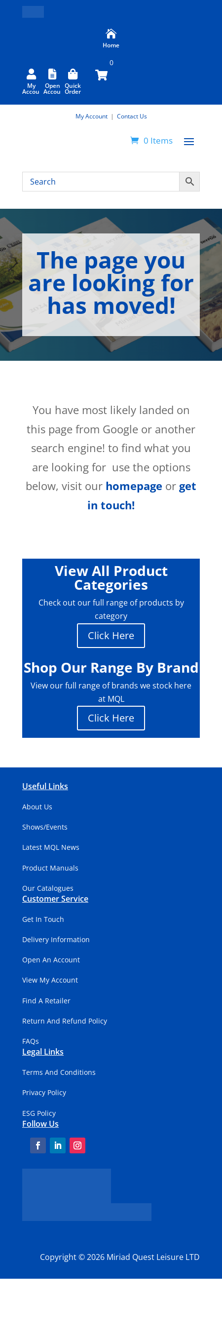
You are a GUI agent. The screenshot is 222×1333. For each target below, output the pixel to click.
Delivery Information (56, 939)
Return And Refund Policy (64, 1021)
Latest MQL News (50, 847)
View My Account (50, 980)
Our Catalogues (48, 888)
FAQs (30, 1041)
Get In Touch (43, 919)
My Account (92, 116)
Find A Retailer (46, 1000)
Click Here (111, 635)
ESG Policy (39, 1113)
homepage (134, 485)
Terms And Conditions (59, 1072)
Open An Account (51, 959)
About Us (37, 806)
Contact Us (132, 116)
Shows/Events (45, 827)
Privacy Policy (44, 1092)
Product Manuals (50, 868)
